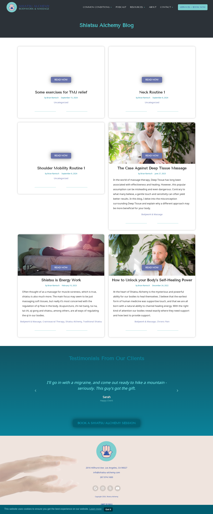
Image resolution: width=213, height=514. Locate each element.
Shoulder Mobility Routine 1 (61, 168)
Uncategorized (61, 102)
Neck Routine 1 (152, 92)
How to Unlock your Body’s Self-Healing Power (152, 280)
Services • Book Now (193, 7)
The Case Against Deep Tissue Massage (152, 168)
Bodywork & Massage (152, 214)
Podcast (121, 7)
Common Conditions (97, 7)
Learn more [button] (95, 509)
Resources (137, 7)
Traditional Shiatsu (92, 321)
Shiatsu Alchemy (74, 321)
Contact (166, 7)
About (152, 7)
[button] (35, 390)
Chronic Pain (163, 321)
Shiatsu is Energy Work (61, 280)
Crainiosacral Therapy (53, 321)
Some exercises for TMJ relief (61, 92)
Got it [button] (108, 509)
